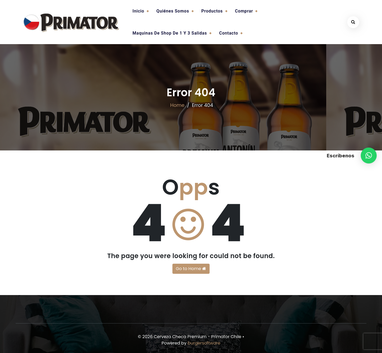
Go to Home (191, 269)
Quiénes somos (172, 11)
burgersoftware (204, 343)
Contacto (228, 33)
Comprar (244, 11)
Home (177, 105)
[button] (369, 155)
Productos (212, 11)
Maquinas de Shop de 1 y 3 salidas (170, 33)
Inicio (138, 11)
